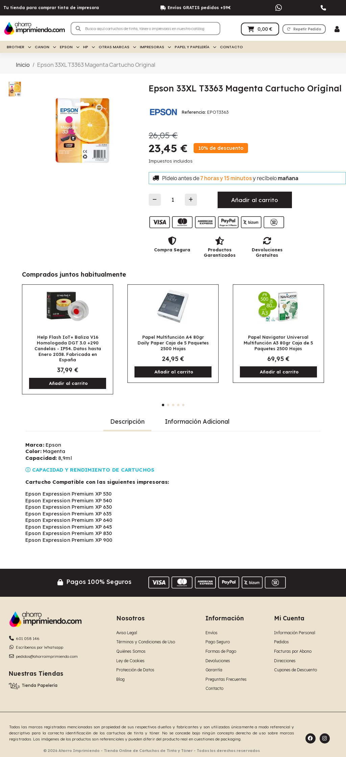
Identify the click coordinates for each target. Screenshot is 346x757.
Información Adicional (197, 421)
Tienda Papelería (39, 685)
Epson (69, 47)
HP (89, 47)
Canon (45, 47)
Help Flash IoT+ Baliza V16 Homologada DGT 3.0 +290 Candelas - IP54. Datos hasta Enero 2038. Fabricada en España (67, 348)
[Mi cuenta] (337, 29)
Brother (19, 47)
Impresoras (155, 47)
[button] (304, 28)
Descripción (127, 421)
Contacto (231, 47)
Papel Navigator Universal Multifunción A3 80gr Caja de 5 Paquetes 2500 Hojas (278, 342)
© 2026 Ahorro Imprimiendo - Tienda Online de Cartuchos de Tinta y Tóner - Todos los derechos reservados (151, 750)
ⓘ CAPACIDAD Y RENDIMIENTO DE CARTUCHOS (89, 470)
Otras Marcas (117, 47)
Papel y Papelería (195, 47)
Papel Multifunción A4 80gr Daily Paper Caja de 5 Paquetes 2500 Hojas (173, 342)
